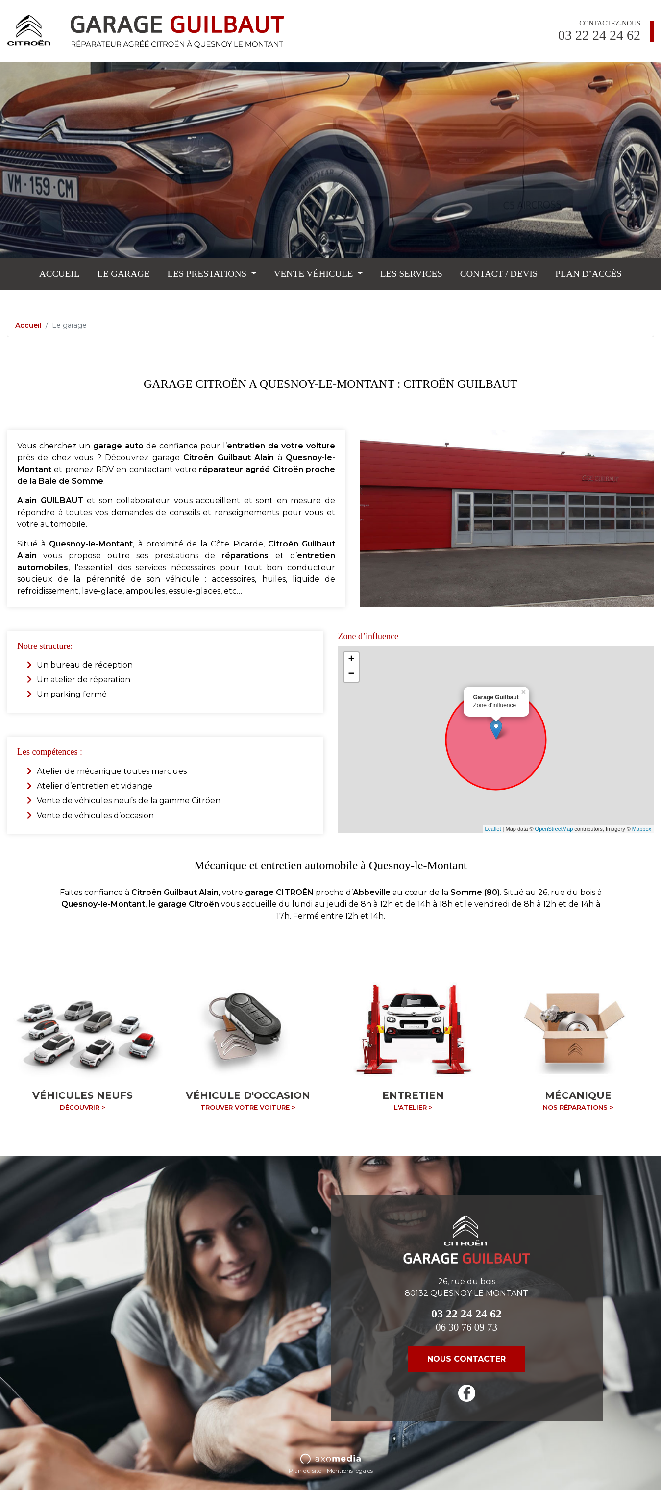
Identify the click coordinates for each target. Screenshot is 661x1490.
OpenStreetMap (554, 829)
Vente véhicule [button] (314, 274)
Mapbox (641, 829)
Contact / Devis (499, 274)
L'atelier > (413, 1107)
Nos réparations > (578, 1107)
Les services (411, 274)
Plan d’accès (588, 274)
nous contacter (466, 1359)
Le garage (123, 274)
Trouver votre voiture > (247, 1107)
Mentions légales (350, 1470)
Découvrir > (82, 1107)
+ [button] (351, 659)
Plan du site (305, 1470)
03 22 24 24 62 (599, 35)
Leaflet (493, 829)
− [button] (351, 674)
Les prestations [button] (208, 274)
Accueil (59, 274)
